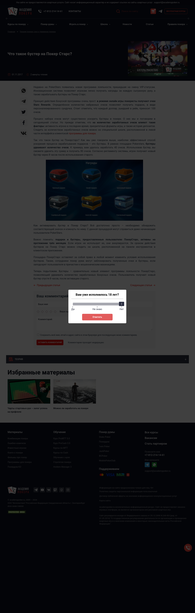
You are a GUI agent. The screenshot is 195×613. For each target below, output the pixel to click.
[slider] (121, 304)
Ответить (97, 317)
